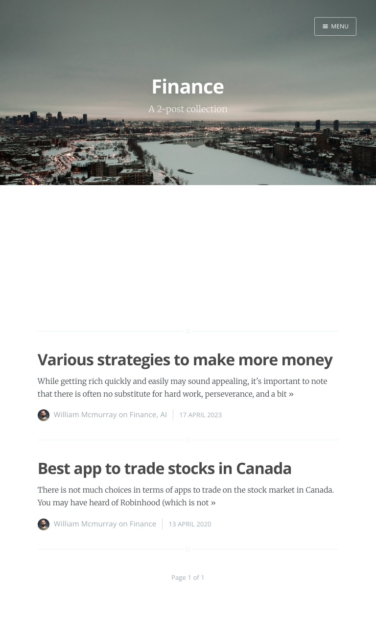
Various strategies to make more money (185, 359)
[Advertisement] (188, 275)
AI (163, 415)
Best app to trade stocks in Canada (165, 468)
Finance (143, 415)
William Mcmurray (85, 415)
